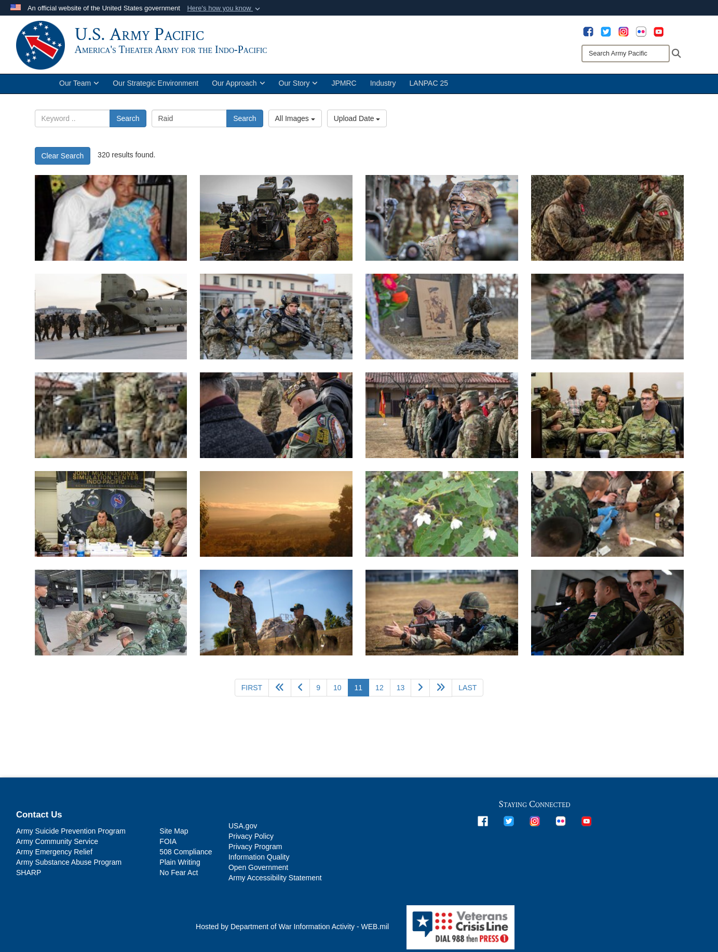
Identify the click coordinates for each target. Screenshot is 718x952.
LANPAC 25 (429, 87)
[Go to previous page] (300, 692)
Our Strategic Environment (155, 87)
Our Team (79, 87)
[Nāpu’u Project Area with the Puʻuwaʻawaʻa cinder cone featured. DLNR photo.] (276, 518)
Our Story (298, 87)
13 (401, 692)
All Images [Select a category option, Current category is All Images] (295, 122)
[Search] (625, 53)
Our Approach (238, 87)
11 (362, 691)
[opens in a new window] (588, 31)
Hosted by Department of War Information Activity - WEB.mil (292, 931)
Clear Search (63, 160)
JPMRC (343, 87)
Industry (383, 87)
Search (127, 122)
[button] (224, 8)
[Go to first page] (252, 692)
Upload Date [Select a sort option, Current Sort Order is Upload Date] (357, 122)
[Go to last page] (467, 692)
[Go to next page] (420, 692)
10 (337, 692)
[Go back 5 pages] (279, 692)
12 (379, 692)
